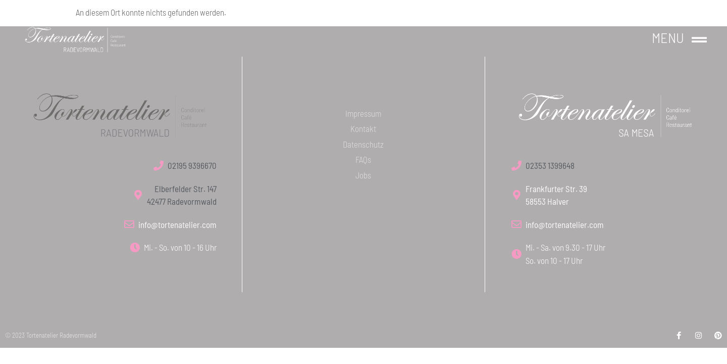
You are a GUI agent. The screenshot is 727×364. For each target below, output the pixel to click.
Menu (668, 37)
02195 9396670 (192, 165)
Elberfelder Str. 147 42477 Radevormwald (182, 195)
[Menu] (699, 40)
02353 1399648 (550, 165)
